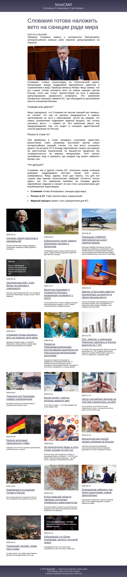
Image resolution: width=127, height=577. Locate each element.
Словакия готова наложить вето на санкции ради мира (22, 336)
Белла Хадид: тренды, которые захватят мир (57, 399)
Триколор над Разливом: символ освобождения (20, 397)
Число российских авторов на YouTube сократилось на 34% (99, 400)
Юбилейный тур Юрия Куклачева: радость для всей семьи (61, 539)
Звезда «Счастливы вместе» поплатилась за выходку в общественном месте (98, 294)
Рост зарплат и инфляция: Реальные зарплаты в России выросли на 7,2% (99, 342)
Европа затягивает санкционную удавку (18, 441)
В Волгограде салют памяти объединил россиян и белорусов (60, 243)
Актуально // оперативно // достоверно (63, 8)
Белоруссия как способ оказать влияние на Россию (98, 440)
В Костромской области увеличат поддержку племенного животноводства (60, 499)
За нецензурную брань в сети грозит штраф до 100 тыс (61, 448)
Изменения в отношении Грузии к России (20, 491)
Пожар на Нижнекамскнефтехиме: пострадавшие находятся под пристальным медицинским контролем (61, 350)
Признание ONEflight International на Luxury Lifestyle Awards (94, 240)
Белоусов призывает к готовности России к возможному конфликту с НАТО (58, 293)
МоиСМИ (63, 4)
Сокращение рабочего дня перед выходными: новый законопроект (97, 492)
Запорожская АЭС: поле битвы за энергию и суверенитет (20, 285)
